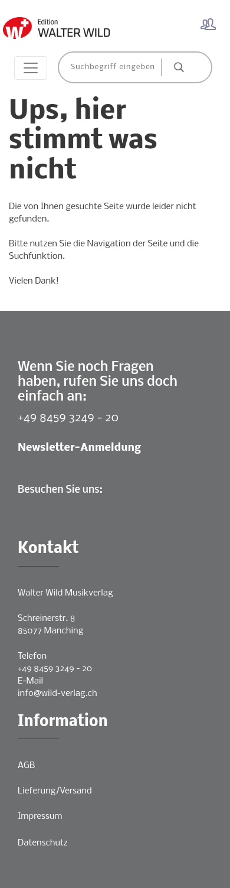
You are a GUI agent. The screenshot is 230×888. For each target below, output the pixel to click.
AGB (26, 765)
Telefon (32, 656)
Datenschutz (43, 843)
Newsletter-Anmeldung (79, 448)
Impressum (40, 816)
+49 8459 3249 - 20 (68, 418)
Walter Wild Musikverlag (65, 593)
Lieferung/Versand (55, 791)
